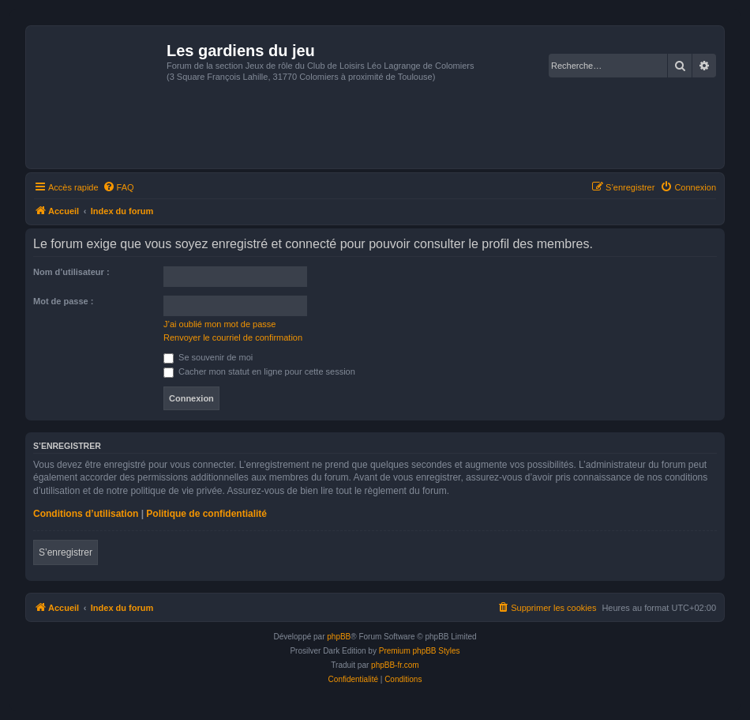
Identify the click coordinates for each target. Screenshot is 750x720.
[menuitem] (118, 187)
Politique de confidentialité (206, 513)
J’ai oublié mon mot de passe (219, 324)
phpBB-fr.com (395, 665)
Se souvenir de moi (208, 357)
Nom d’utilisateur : (71, 272)
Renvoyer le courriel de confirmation (232, 337)
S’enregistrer (65, 552)
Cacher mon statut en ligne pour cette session (259, 371)
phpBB (339, 636)
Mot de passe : (63, 301)
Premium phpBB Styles (419, 650)
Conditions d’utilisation (85, 513)
